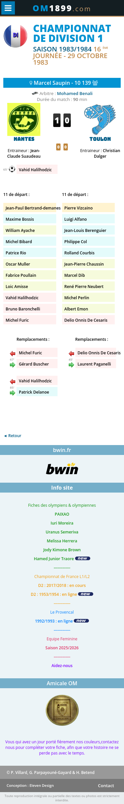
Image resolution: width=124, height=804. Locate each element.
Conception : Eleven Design (30, 785)
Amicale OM (62, 683)
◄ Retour (12, 435)
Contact (106, 785)
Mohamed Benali (75, 93)
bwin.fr (62, 450)
